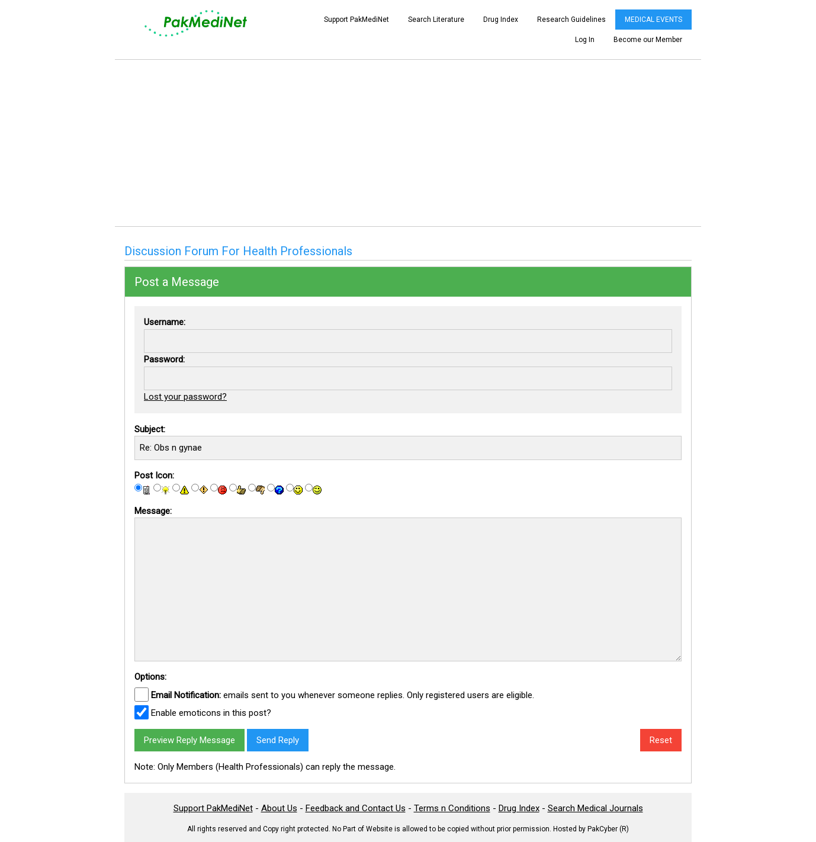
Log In (585, 40)
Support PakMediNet (356, 19)
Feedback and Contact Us (356, 808)
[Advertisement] (408, 143)
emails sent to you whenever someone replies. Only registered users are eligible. (342, 695)
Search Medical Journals (595, 808)
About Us (279, 808)
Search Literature (436, 19)
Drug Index (500, 19)
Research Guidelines (571, 19)
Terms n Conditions (452, 808)
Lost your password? (185, 396)
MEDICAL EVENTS (653, 19)
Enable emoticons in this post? (211, 713)
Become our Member (647, 40)
